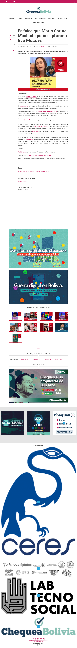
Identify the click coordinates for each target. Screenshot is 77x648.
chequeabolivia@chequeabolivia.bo (38, 639)
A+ (14, 50)
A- (10, 50)
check (12, 29)
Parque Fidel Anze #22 (38, 638)
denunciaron (29, 139)
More (38, 348)
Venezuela (22, 171)
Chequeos (12, 18)
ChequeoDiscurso (25, 18)
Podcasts (51, 18)
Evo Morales (30, 171)
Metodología (62, 18)
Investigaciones (40, 18)
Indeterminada (23, 182)
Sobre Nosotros (38, 22)
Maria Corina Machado (42, 171)
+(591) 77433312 (38, 641)
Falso (43, 46)
